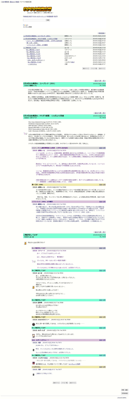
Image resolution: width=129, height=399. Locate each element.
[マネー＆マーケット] (39, 16)
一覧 (103, 81)
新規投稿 (101, 33)
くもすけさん (32, 64)
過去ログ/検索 (14, 2)
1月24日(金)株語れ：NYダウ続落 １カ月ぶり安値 (41, 38)
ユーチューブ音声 (74, 364)
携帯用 (7, 2)
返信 (96, 81)
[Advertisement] (55, 30)
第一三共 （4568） (33, 43)
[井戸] (56, 16)
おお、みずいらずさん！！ (36, 60)
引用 (99, 81)
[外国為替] (50, 16)
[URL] (73, 62)
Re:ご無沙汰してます (33, 50)
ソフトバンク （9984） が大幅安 (37, 45)
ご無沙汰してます (30, 47)
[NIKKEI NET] (27, 16)
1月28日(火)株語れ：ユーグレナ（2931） (38, 36)
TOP (3, 2)
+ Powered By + (121, 397)
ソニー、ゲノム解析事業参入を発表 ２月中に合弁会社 (44, 41)
